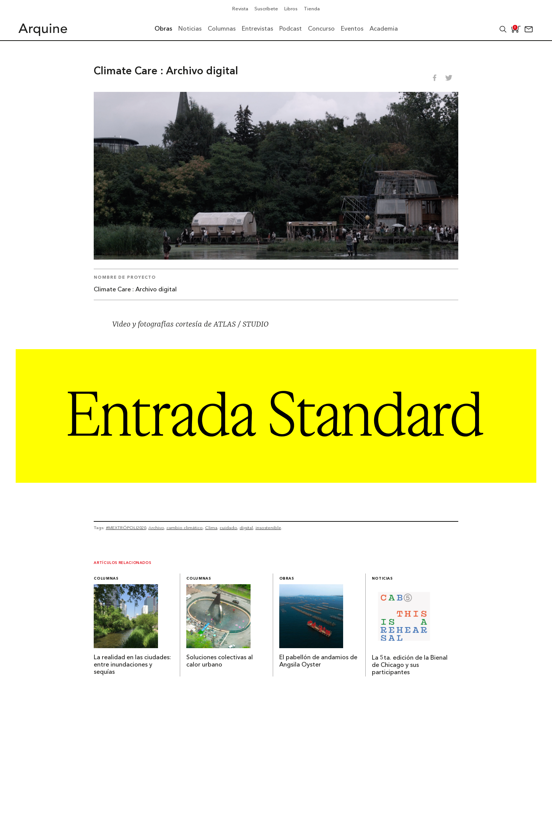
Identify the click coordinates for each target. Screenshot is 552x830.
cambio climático (184, 527)
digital (246, 527)
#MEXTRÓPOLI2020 (126, 527)
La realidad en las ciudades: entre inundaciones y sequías (132, 665)
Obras (286, 578)
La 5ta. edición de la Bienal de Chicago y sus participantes (410, 665)
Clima (211, 527)
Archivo (156, 527)
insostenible (268, 527)
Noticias (382, 578)
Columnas (106, 578)
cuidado (228, 527)
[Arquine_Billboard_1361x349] (276, 480)
